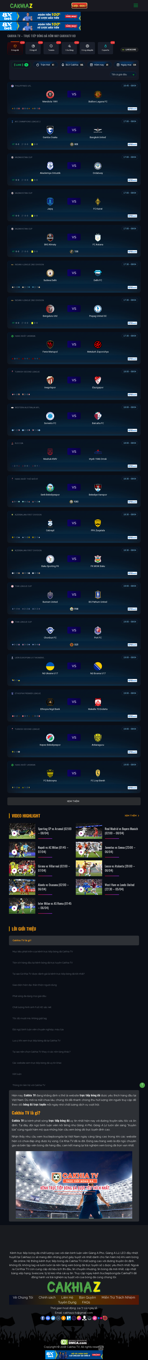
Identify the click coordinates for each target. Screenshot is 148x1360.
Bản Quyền (87, 1297)
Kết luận (17, 1073)
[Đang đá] (73, 97)
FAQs (86, 1302)
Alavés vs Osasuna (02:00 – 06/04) (53, 886)
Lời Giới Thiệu (24, 928)
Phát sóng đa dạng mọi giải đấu (29, 995)
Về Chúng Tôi (23, 1297)
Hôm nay (100, 64)
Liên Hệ (67, 1297)
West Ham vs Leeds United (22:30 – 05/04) (119, 886)
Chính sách (47, 1297)
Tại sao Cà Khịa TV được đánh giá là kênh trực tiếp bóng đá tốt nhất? (49, 973)
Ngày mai (127, 64)
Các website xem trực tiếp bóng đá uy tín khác (37, 1062)
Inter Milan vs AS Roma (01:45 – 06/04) (54, 905)
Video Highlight (26, 815)
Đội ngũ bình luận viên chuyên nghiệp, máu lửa (38, 1029)
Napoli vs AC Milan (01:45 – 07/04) (53, 849)
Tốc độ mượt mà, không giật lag (30, 1018)
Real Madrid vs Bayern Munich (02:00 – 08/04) (121, 830)
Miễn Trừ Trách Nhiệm (118, 1297)
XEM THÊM (131, 815)
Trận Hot (45, 64)
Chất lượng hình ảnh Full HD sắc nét (32, 1006)
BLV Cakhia (73, 64)
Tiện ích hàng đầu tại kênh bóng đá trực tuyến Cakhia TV (43, 962)
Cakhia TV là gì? (22, 940)
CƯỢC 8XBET (79, 6)
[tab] (15, 48)
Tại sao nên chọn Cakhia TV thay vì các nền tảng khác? (41, 1051)
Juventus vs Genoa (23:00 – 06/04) (120, 849)
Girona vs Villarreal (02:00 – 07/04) (54, 867)
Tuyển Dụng (67, 1302)
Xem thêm (73, 801)
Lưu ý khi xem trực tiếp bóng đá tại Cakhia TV (37, 1040)
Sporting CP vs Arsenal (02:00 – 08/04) (54, 830)
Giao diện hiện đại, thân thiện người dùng (35, 984)
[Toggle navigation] (136, 6)
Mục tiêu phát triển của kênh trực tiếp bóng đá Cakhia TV (43, 951)
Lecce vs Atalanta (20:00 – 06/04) (120, 867)
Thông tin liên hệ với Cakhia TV (29, 1084)
